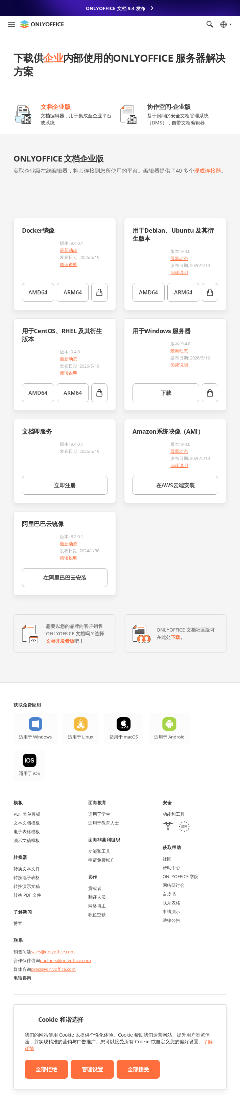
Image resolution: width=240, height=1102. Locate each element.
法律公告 (171, 920)
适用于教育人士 (103, 823)
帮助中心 (171, 868)
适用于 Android (169, 737)
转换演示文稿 (27, 886)
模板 (18, 803)
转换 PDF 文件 (27, 895)
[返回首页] (42, 24)
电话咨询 (22, 978)
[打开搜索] (210, 24)
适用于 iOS (29, 773)
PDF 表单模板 (27, 814)
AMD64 (37, 292)
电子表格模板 (27, 832)
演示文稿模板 (27, 840)
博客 (18, 923)
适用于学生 (99, 814)
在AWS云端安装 (175, 485)
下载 (166, 393)
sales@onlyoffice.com (53, 952)
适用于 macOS (124, 737)
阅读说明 (68, 264)
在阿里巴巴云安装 (65, 577)
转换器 (20, 857)
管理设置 (92, 1069)
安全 (167, 803)
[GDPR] (184, 827)
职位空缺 (97, 914)
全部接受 (138, 1069)
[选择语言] (225, 24)
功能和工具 (99, 851)
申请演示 (171, 911)
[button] (22, 191)
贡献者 (94, 888)
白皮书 (169, 894)
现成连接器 (207, 170)
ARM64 (73, 292)
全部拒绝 (46, 1069)
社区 (167, 859)
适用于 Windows (35, 737)
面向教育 (97, 803)
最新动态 (68, 250)
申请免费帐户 (101, 860)
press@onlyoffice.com (53, 969)
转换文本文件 (27, 869)
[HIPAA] (168, 827)
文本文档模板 (27, 823)
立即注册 (65, 485)
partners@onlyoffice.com (65, 960)
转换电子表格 (27, 877)
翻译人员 (97, 897)
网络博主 (97, 906)
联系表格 (171, 903)
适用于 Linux (80, 737)
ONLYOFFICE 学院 (180, 876)
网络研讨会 (174, 885)
